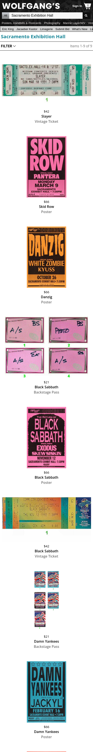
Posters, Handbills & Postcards (21, 23)
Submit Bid (62, 29)
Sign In (77, 6)
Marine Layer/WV (74, 23)
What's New (79, 29)
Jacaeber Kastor (26, 29)
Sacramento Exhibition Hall (33, 36)
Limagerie (46, 29)
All (5, 15)
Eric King (8, 29)
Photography (52, 23)
